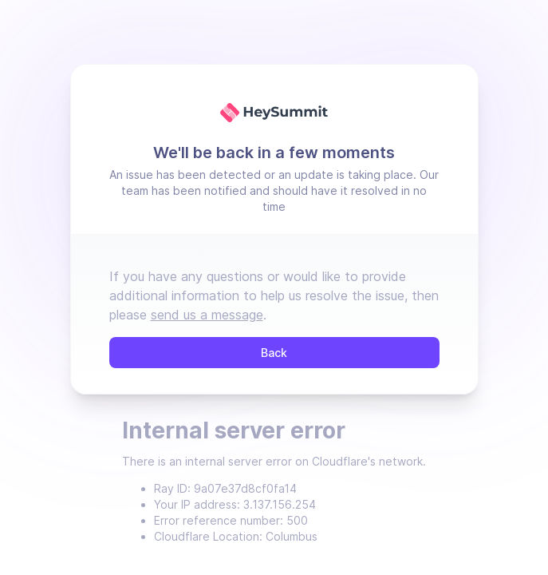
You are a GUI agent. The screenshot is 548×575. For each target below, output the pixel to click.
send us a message (207, 315)
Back (274, 352)
